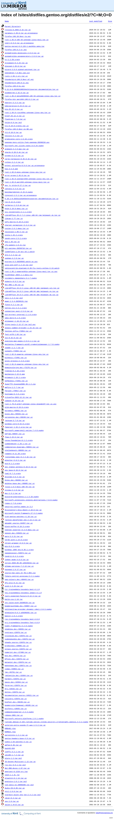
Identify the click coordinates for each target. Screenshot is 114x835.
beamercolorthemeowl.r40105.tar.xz (21, 705)
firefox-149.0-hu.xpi (15, 86)
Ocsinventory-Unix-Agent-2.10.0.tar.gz (23, 510)
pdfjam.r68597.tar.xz (15, 434)
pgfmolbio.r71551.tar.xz (16, 381)
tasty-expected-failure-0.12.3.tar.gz (23, 596)
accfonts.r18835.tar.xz (16, 708)
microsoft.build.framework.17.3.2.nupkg (23, 513)
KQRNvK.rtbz (10, 732)
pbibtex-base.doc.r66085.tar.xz (20, 483)
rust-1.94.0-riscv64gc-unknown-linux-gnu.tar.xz (28, 112)
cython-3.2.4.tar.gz (14, 162)
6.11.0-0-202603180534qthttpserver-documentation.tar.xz (31, 89)
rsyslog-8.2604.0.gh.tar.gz (18, 30)
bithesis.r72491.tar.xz (16, 357)
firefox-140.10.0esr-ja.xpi (18, 36)
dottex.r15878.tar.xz (15, 692)
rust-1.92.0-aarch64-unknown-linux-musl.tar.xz (27, 182)
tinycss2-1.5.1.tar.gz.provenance (21, 195)
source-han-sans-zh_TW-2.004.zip (20, 573)
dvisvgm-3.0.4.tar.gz (15, 477)
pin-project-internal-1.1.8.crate (21, 314)
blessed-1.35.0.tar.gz (15, 66)
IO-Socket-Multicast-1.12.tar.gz (20, 761)
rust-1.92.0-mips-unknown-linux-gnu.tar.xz (25, 172)
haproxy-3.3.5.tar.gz (15, 102)
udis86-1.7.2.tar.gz (14, 755)
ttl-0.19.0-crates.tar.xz (17, 126)
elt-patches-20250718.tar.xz (18, 248)
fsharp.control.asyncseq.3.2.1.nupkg (22, 576)
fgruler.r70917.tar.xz (15, 390)
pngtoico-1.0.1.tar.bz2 (16, 781)
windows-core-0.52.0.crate (17, 424)
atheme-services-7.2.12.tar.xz (19, 566)
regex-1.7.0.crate (13, 503)
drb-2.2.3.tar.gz (13, 255)
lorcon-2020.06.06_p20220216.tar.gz (22, 563)
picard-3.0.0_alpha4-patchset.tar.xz (22, 69)
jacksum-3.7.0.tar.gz (15, 420)
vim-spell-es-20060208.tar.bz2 (19, 785)
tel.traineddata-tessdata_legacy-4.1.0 (23, 592)
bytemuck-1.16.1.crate (15, 377)
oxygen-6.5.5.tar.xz (14, 155)
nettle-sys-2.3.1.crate (16, 308)
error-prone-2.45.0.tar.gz (17, 175)
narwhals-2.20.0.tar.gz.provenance (21, 33)
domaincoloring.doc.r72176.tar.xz (21, 367)
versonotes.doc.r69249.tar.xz (19, 417)
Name (7, 21)
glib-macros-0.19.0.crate (17, 407)
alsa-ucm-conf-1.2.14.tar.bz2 (19, 265)
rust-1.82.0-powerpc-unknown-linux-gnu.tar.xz (26, 354)
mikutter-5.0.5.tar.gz (15, 460)
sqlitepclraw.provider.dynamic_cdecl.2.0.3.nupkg (28, 609)
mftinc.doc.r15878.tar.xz (17, 659)
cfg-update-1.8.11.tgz (15, 245)
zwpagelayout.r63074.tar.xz (18, 553)
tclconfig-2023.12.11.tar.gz (18, 397)
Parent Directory (13, 26)
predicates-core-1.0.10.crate (19, 139)
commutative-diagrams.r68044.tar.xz (22, 447)
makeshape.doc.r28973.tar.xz (18, 665)
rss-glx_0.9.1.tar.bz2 (15, 765)
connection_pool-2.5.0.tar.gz (19, 311)
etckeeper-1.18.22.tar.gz (17, 321)
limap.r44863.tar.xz (14, 669)
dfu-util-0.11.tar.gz (15, 583)
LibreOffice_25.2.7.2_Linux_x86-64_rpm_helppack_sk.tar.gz (32, 215)
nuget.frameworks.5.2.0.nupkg (19, 626)
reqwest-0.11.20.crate (15, 453)
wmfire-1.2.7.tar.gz (14, 387)
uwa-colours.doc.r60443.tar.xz (19, 579)
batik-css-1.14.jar (14, 599)
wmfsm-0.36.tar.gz (13, 745)
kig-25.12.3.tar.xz (14, 109)
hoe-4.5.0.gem (11, 169)
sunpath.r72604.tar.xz (15, 351)
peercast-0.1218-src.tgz (16, 771)
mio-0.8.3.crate (12, 546)
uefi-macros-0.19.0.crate (17, 222)
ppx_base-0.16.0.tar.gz (16, 470)
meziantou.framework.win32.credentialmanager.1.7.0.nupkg (32, 344)
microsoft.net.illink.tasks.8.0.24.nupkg (24, 145)
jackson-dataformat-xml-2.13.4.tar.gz (23, 520)
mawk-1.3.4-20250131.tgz (16, 301)
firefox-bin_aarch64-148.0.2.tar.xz (22, 99)
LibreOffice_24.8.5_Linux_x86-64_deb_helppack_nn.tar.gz (31, 291)
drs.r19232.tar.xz (13, 689)
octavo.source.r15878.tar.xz (18, 649)
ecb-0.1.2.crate (12, 463)
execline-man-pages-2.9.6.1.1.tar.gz (22, 341)
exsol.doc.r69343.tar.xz (16, 414)
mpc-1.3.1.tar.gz (13, 493)
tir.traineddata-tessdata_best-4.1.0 (22, 589)
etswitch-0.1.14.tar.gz (16, 778)
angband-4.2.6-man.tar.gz (17, 149)
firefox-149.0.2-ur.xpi (16, 49)
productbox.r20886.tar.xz (17, 645)
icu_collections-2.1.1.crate (18, 212)
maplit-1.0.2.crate (14, 616)
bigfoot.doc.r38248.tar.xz (17, 702)
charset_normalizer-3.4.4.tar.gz (20, 225)
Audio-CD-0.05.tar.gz (15, 788)
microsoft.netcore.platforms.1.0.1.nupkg (24, 718)
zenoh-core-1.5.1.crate (16, 238)
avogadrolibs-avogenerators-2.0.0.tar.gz (24, 56)
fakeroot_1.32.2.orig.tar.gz (18, 427)
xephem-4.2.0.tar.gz (14, 258)
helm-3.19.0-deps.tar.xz (16, 208)
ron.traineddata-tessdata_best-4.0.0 (22, 619)
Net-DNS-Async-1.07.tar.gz (17, 768)
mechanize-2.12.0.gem (15, 374)
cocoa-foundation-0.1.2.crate (19, 440)
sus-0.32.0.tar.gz (13, 337)
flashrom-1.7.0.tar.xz (15, 119)
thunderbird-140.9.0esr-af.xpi (19, 79)
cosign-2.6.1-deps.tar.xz (17, 228)
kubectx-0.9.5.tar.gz (15, 281)
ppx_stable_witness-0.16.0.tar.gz (21, 467)
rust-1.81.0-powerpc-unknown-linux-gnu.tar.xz (26, 364)
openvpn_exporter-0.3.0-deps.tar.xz (22, 530)
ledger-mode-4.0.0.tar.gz (17, 559)
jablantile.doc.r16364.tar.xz (19, 675)
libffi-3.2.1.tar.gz (14, 751)
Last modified (95, 21)
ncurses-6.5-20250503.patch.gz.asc (21, 261)
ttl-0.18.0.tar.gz (13, 132)
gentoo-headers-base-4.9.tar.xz (20, 738)
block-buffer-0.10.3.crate (17, 526)
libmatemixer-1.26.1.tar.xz (18, 443)
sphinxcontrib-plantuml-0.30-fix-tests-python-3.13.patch (32, 268)
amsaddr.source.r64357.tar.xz (19, 523)
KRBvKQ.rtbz (10, 728)
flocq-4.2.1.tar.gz (14, 304)
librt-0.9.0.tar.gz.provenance (19, 43)
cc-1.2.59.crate (12, 59)
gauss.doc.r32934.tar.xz (16, 682)
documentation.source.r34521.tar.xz (22, 695)
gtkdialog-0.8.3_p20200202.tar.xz (21, 612)
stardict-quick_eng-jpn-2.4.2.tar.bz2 (23, 794)
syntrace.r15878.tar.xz (16, 632)
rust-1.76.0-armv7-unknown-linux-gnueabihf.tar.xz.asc (30, 404)
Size (110, 21)
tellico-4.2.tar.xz (14, 135)
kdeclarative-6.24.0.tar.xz (18, 106)
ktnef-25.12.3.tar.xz (15, 116)
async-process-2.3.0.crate (17, 361)
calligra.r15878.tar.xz (16, 698)
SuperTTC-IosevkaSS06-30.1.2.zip (20, 384)
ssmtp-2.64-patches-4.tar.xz (18, 741)
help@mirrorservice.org (104, 813)
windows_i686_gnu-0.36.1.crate (19, 549)
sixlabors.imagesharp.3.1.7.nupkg (21, 278)
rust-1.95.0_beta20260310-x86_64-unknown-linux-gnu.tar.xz (32, 96)
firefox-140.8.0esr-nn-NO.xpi (19, 129)
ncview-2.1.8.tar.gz (14, 490)
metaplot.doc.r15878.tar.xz (18, 662)
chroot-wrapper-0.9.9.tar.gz (18, 543)
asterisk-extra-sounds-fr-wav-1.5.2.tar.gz (25, 725)
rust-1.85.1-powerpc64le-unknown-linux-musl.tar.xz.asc (31, 271)
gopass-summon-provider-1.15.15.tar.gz (23, 328)
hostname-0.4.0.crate (15, 394)
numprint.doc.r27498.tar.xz (18, 652)
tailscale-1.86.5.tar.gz (16, 232)
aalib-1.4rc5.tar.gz (14, 804)
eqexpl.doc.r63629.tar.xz (17, 533)
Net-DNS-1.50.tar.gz (14, 285)
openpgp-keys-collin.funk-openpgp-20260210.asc (27, 142)
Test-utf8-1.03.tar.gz (15, 334)
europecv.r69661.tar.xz (16, 410)
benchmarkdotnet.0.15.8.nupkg (19, 192)
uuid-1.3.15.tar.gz (14, 586)
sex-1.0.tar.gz (12, 801)
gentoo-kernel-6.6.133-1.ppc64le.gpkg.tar (25, 46)
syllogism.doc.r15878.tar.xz (18, 636)
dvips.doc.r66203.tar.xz (16, 480)
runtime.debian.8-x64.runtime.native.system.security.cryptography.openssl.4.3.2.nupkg (46, 722)
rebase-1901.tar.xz (14, 715)
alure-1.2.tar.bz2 (13, 758)
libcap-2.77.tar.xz (14, 218)
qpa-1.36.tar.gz (12, 241)
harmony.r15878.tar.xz (15, 679)
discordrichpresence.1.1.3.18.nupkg (22, 496)
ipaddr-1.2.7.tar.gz (14, 347)
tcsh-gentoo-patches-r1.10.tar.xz (21, 516)
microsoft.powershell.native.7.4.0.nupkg (24, 430)
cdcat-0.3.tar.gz (13, 798)
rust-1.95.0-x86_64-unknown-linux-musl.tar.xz (26, 39)
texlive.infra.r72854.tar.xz (18, 331)
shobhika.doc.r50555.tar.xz (18, 629)
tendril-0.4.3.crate (14, 556)
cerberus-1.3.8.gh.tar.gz (17, 205)
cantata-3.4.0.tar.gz (15, 188)
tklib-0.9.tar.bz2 (13, 122)
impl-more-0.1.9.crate (15, 318)
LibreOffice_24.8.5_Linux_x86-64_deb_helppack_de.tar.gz (31, 294)
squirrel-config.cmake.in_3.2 (19, 506)
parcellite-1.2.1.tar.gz (16, 735)
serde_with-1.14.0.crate (16, 539)
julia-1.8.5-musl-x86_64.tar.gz (20, 487)
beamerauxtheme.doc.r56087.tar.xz (21, 606)
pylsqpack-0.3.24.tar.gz (16, 63)
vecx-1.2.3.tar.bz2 (14, 298)
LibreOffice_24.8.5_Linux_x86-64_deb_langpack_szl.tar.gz (32, 288)
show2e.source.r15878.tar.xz (18, 642)
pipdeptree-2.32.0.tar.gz (17, 92)
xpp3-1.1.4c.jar (12, 775)
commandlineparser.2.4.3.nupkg (19, 712)
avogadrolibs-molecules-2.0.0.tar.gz (22, 53)
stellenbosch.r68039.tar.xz (18, 450)
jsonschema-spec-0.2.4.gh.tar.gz (20, 457)
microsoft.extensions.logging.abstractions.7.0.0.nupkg (31, 500)
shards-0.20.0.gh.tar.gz (16, 152)
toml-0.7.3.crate (13, 473)
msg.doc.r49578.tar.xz (15, 655)
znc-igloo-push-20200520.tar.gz (20, 602)
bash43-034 (10, 748)
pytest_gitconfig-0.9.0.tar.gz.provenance (25, 165)
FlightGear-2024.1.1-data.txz (19, 275)
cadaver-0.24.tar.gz (14, 400)
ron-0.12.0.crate (13, 202)
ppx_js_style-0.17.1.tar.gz (18, 185)
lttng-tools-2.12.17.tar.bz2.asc (20, 324)
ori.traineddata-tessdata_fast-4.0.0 (22, 622)
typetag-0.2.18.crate (15, 371)
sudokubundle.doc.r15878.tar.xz (20, 639)
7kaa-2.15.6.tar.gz (14, 437)
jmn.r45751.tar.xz (13, 672)
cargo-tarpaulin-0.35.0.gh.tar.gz (21, 159)
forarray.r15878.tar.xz (16, 685)
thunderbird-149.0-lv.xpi (17, 83)
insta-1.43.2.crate (14, 235)
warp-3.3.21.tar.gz (14, 536)
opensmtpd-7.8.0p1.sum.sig (17, 73)
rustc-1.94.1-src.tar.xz (16, 76)
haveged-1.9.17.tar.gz (15, 569)
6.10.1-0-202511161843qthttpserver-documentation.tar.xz (31, 198)
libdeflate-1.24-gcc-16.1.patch (20, 251)
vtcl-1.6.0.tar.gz (13, 791)
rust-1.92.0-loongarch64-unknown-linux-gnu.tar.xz (28, 179)
